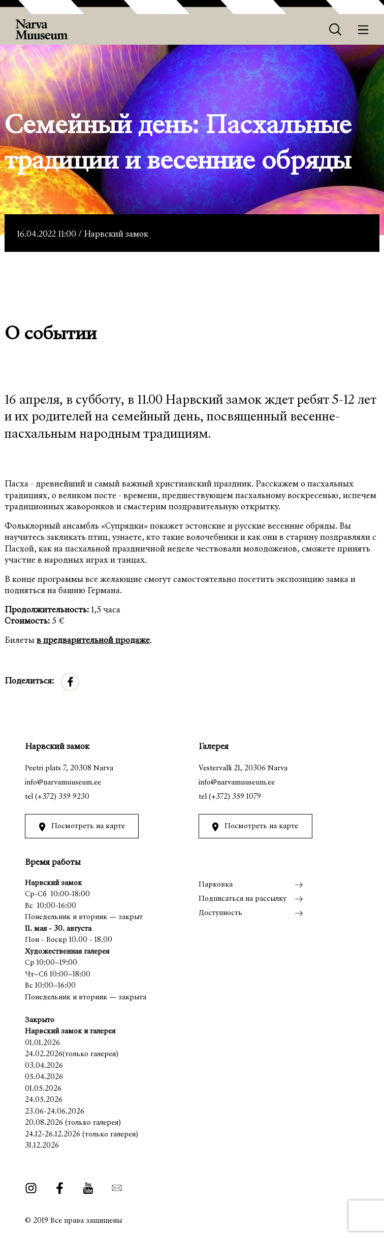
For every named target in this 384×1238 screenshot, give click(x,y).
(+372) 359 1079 (235, 797)
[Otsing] (335, 29)
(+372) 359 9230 (62, 797)
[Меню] (363, 29)
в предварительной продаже (93, 641)
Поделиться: (29, 682)
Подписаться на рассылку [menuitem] (242, 899)
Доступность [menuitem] (220, 913)
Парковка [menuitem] (216, 885)
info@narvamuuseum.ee (63, 782)
